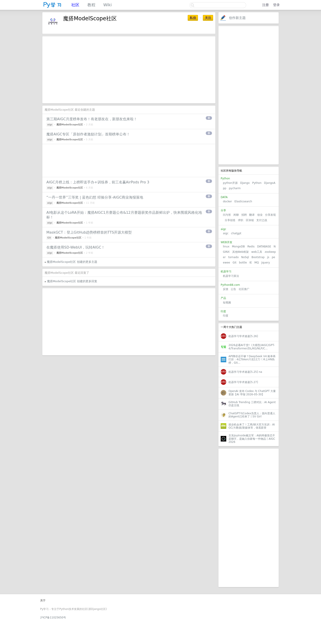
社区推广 (244, 289)
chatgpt (236, 233)
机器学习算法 (231, 276)
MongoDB (239, 246)
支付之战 (261, 220)
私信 (193, 18)
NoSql (245, 257)
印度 (225, 315)
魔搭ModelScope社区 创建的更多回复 (72, 281)
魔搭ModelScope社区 (69, 124)
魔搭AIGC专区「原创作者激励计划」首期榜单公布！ (88, 134)
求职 (240, 220)
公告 (233, 289)
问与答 (227, 214)
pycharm (235, 188)
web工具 (256, 251)
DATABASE (264, 246)
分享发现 (270, 214)
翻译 (252, 214)
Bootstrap (257, 257)
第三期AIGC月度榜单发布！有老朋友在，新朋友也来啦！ (91, 119)
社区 (75, 4)
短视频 (227, 302)
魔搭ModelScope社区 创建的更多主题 (72, 261)
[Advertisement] (248, 95)
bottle (243, 262)
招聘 (244, 214)
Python (256, 183)
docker (227, 201)
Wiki (107, 4)
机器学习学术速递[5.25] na (245, 371)
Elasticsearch (243, 201)
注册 (265, 5)
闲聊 (236, 214)
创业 (260, 214)
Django (245, 183)
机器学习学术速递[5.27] (243, 382)
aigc (225, 233)
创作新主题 (237, 18)
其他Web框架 (240, 251)
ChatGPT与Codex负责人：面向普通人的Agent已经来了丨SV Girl (251, 415)
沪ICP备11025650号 (53, 617)
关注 (208, 18)
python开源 (230, 183)
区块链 (250, 220)
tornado (233, 257)
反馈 (225, 289)
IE (250, 262)
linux (226, 246)
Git (234, 262)
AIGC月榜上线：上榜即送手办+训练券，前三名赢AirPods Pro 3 (97, 182)
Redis (251, 246)
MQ (256, 262)
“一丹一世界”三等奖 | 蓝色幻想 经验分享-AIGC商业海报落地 (94, 197)
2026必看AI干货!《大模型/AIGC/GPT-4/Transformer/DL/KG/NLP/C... (251, 347)
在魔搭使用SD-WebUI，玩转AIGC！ (75, 247)
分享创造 (230, 220)
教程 (91, 4)
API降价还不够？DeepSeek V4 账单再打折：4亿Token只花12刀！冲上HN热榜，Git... (252, 359)
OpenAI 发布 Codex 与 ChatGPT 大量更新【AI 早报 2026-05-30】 (252, 393)
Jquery (265, 262)
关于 (42, 600)
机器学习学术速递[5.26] (243, 336)
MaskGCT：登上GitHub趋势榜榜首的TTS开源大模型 (89, 232)
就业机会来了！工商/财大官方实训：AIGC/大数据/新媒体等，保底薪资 (251, 426)
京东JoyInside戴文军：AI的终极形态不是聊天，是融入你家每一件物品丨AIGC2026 (251, 439)
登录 (276, 5)
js (268, 257)
